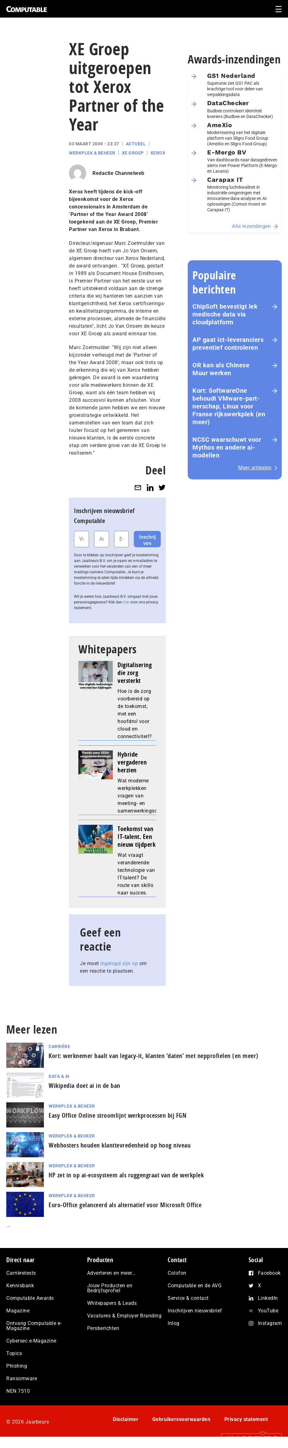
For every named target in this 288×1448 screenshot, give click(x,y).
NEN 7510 (18, 1391)
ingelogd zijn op (119, 963)
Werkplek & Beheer (92, 152)
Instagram (270, 1323)
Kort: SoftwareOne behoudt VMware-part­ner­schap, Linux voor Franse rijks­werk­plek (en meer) (228, 406)
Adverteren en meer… (111, 1273)
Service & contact (188, 1298)
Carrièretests (21, 1273)
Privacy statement (246, 1419)
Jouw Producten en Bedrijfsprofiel (110, 1288)
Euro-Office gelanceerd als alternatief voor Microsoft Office (125, 1205)
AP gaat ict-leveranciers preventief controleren (228, 343)
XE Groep (133, 152)
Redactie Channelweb (118, 173)
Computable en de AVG (195, 1286)
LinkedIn (268, 1298)
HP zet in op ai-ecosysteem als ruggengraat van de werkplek (126, 1175)
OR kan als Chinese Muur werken (220, 369)
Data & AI (59, 1076)
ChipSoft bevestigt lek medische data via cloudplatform (225, 314)
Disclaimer (125, 1419)
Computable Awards (30, 1298)
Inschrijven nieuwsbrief (195, 1311)
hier (126, 602)
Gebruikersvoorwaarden (181, 1419)
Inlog (174, 1323)
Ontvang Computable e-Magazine (34, 1325)
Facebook (269, 1273)
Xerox (157, 152)
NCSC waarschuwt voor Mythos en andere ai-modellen (226, 447)
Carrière (59, 1046)
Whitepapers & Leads (112, 1303)
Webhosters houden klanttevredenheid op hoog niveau (120, 1145)
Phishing (16, 1366)
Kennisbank (20, 1286)
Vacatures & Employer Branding (124, 1316)
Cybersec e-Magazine (31, 1341)
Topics (14, 1353)
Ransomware (21, 1378)
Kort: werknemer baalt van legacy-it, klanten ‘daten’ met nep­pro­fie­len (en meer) (154, 1055)
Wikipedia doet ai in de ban (84, 1085)
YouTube (268, 1311)
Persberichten (103, 1328)
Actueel (136, 143)
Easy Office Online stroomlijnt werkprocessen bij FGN (117, 1115)
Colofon (177, 1273)
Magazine (17, 1311)
